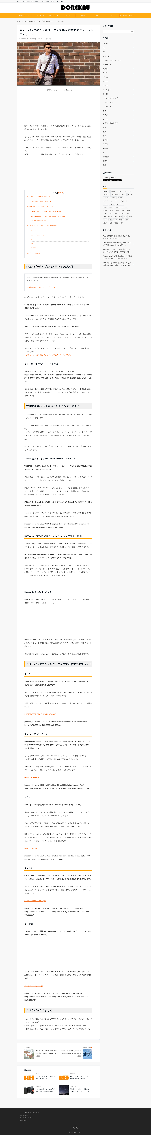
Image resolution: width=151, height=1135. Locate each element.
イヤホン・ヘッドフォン (112, 60)
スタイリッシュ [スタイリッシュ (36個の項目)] (107, 201)
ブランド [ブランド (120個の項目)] (124, 207)
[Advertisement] (58, 109)
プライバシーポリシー (26, 1118)
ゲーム (105, 77)
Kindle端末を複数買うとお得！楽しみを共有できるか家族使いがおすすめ (117, 264)
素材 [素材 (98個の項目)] (109, 220)
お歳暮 (105, 69)
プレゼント (107, 106)
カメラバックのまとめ (33, 253)
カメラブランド (39, 15)
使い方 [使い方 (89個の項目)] (111, 210)
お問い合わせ (24, 1120)
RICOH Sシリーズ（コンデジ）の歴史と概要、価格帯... (80, 1077)
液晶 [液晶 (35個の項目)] (125, 216)
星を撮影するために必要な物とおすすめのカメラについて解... (80, 1090)
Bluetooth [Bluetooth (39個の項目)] (106, 191)
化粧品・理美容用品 (110, 123)
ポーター (33, 230)
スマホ (68, 15)
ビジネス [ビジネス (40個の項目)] (117, 207)
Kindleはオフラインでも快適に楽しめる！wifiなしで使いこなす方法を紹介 (117, 250)
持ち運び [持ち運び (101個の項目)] (121, 213)
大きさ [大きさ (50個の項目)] (105, 213)
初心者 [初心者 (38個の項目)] (118, 210)
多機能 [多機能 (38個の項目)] (129, 210)
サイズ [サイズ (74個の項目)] (130, 194)
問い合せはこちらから (127, 15)
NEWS (105, 44)
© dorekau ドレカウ (75, 1132)
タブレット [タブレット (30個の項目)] (124, 201)
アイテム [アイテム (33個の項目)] (119, 191)
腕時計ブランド (24, 15)
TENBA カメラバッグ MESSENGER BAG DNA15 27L (46, 212)
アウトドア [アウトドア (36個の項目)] (128, 191)
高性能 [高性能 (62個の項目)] (116, 223)
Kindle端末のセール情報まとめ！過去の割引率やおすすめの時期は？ (117, 244)
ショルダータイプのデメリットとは (41, 201)
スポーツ (106, 81)
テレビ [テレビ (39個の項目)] (105, 204)
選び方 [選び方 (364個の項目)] (105, 223)
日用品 (105, 144)
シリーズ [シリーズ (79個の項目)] (106, 198)
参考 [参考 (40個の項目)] (123, 210)
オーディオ (107, 64)
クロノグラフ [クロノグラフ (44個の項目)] (116, 194)
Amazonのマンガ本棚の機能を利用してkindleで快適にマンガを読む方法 (117, 257)
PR (104, 52)
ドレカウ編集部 (46, 39)
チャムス (33, 243)
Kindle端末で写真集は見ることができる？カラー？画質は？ (117, 237)
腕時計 (83, 15)
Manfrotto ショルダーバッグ (38, 220)
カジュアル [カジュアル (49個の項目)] (106, 194)
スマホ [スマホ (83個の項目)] (116, 201)
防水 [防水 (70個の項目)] (111, 223)
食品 (104, 165)
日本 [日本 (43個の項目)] (104, 216)
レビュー (106, 119)
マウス (32, 239)
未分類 (105, 148)
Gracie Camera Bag (31, 777)
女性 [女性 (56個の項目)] (111, 213)
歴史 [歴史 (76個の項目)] (116, 216)
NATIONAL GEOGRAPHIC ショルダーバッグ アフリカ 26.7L (48, 216)
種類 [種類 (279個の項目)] (104, 220)
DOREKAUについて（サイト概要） (30, 1113)
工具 (104, 136)
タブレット (107, 90)
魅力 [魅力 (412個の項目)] (122, 223)
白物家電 (106, 157)
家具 (104, 132)
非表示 (60, 193)
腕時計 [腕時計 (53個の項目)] (121, 220)
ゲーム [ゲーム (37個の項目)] (124, 194)
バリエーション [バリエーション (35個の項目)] (107, 207)
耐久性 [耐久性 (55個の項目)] (115, 220)
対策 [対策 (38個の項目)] (116, 213)
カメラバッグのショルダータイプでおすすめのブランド (43, 225)
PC (112, 15)
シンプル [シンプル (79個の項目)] (113, 198)
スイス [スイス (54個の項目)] (120, 198)
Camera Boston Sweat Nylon (35, 901)
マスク (105, 115)
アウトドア (107, 56)
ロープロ (33, 248)
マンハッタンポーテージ (38, 235)
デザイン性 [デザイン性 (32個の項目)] (120, 204)
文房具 (105, 140)
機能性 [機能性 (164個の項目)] (110, 216)
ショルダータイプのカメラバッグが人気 (38, 196)
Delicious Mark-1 (30, 848)
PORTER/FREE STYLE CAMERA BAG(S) (40, 714)
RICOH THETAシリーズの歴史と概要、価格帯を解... (46, 1077)
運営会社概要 (24, 1115)
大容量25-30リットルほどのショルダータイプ (40, 206)
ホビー (105, 111)
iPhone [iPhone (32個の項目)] (113, 191)
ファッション (108, 102)
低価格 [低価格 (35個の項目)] (105, 210)
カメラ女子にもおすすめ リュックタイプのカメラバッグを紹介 (48, 355)
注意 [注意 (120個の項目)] (120, 216)
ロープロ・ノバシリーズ (33, 986)
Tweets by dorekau (110, 178)
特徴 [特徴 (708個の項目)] (130, 216)
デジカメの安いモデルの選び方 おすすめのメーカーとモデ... (46, 1090)
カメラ (97, 15)
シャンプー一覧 (53, 15)
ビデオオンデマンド (110, 98)
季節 (104, 127)
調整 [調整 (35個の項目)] (127, 220)
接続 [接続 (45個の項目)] (128, 213)
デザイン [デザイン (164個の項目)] (112, 204)
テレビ (105, 94)
